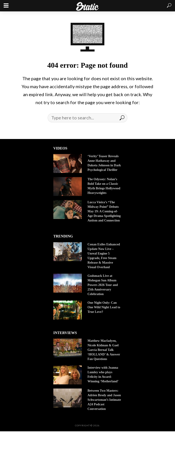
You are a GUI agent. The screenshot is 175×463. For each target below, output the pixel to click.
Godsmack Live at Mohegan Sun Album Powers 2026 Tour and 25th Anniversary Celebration (103, 285)
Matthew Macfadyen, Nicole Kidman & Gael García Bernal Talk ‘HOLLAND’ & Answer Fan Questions (104, 350)
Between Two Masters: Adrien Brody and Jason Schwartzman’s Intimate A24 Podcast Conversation (104, 400)
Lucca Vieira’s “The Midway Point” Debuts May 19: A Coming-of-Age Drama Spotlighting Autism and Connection (104, 211)
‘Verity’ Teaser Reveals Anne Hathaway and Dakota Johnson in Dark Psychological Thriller (104, 163)
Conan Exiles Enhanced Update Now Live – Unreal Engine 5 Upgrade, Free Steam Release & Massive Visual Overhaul (104, 256)
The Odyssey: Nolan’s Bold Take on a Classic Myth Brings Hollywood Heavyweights (104, 186)
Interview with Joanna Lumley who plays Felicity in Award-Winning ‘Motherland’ (103, 374)
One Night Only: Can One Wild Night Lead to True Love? (104, 307)
